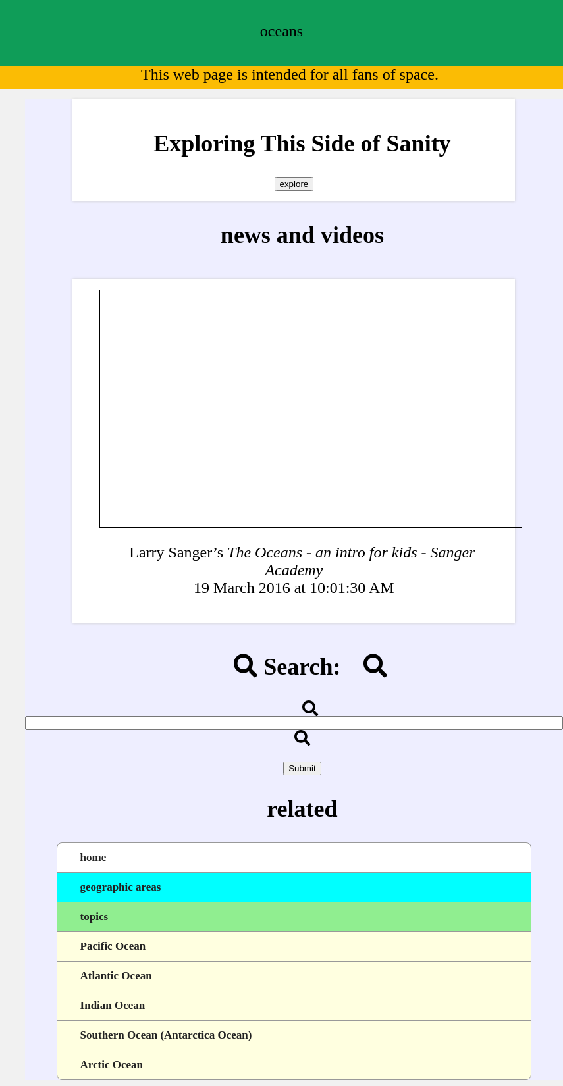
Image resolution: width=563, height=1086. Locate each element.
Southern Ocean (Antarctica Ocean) (166, 1035)
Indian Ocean (113, 1005)
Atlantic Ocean (116, 976)
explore (294, 184)
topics (94, 916)
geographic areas (120, 887)
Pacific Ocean (113, 946)
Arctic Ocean (112, 1064)
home (93, 857)
